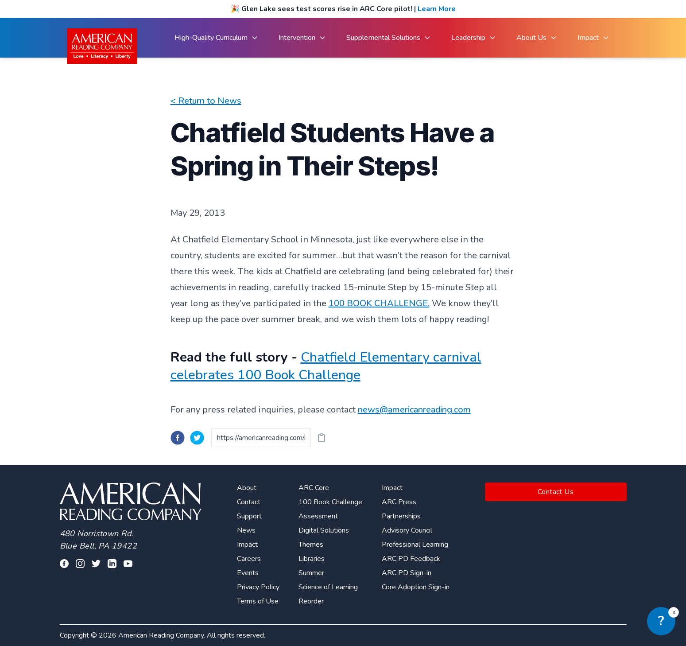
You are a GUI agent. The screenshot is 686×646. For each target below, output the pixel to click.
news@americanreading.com (414, 410)
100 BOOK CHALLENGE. (379, 303)
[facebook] (178, 438)
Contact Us (556, 492)
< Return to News (206, 101)
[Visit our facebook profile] (64, 563)
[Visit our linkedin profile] (112, 563)
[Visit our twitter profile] (96, 563)
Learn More (437, 9)
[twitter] (197, 438)
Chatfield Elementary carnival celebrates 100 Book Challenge (326, 366)
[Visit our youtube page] (128, 563)
